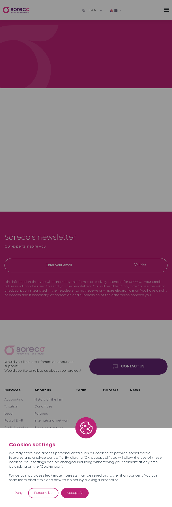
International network (51, 420)
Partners (41, 413)
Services (12, 390)
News (135, 390)
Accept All (75, 493)
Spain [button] (89, 10)
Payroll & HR (13, 420)
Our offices (43, 406)
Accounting (13, 399)
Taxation (11, 406)
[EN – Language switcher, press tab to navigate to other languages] (116, 11)
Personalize (43, 493)
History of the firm (48, 399)
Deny (19, 493)
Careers (110, 390)
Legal (8, 413)
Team (81, 390)
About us (42, 390)
